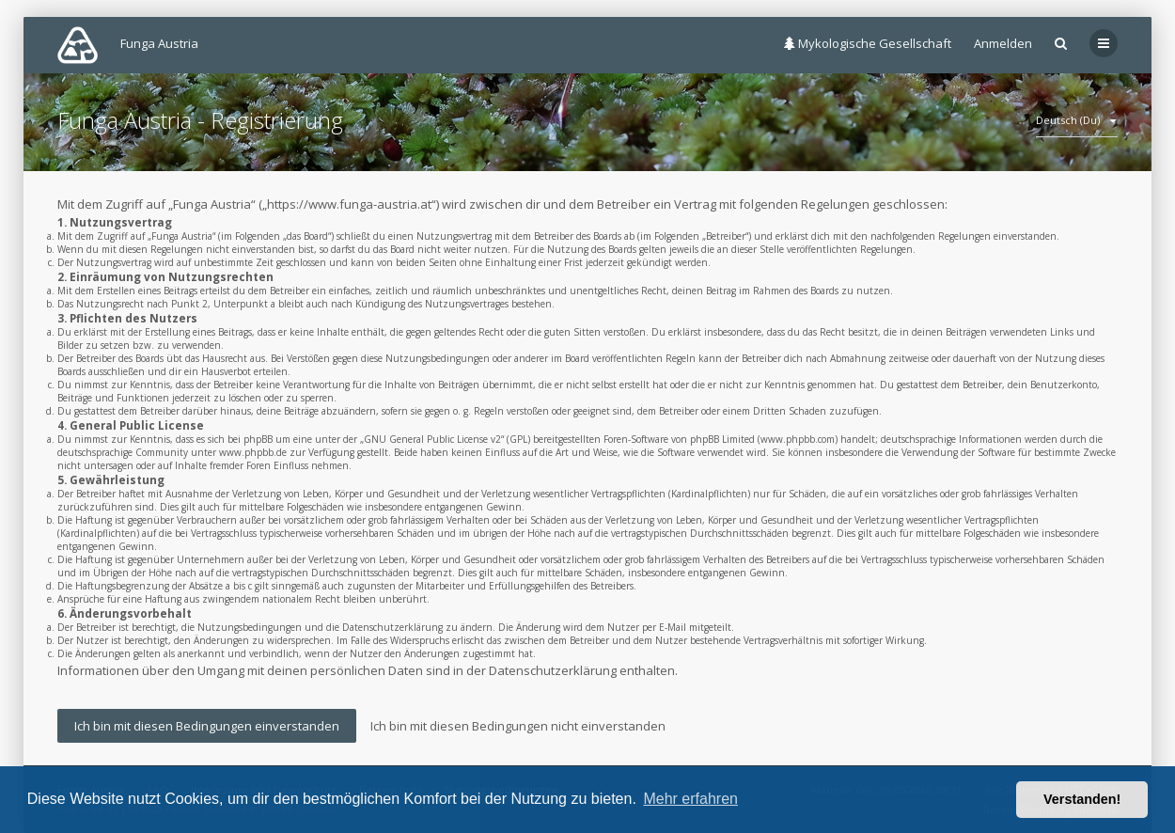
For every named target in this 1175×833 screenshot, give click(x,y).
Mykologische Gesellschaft (867, 43)
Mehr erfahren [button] (690, 799)
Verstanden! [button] (1081, 799)
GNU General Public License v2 (432, 439)
